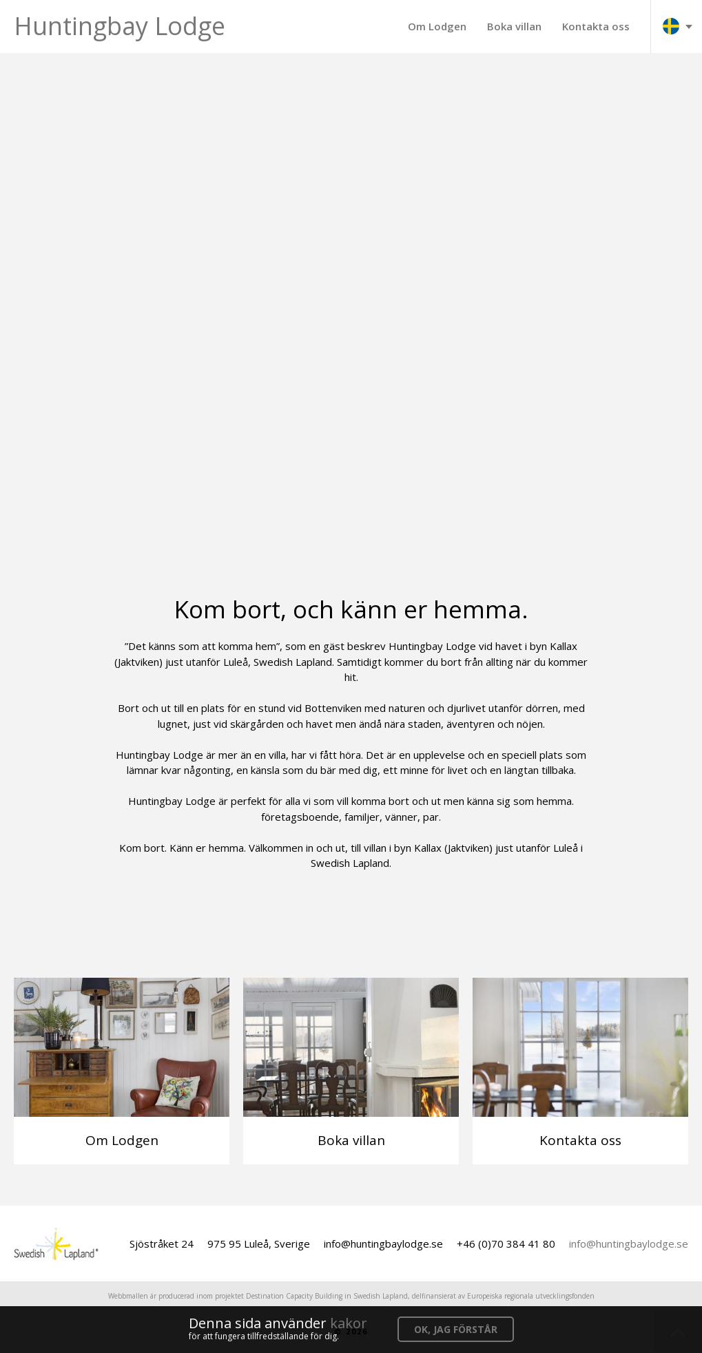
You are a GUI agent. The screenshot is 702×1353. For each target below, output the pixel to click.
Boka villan (514, 26)
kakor (348, 1323)
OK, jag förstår (455, 1329)
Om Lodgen (437, 26)
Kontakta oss (596, 26)
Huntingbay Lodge (119, 26)
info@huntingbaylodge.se (628, 1243)
